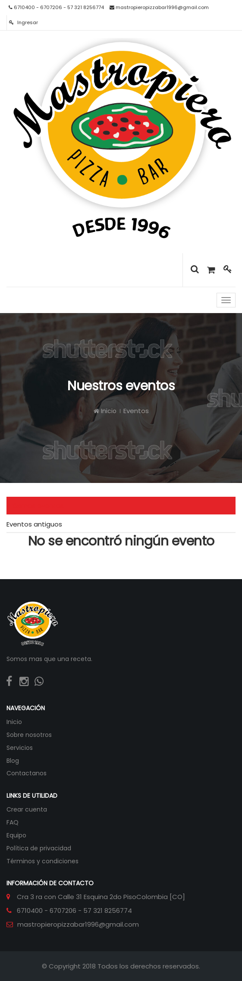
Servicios (19, 747)
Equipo (16, 835)
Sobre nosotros (29, 734)
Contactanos (26, 773)
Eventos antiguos (34, 524)
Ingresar (23, 22)
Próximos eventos (35, 505)
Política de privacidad (38, 848)
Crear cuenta (26, 809)
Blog (12, 760)
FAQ (12, 822)
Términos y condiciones (42, 861)
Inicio (105, 411)
